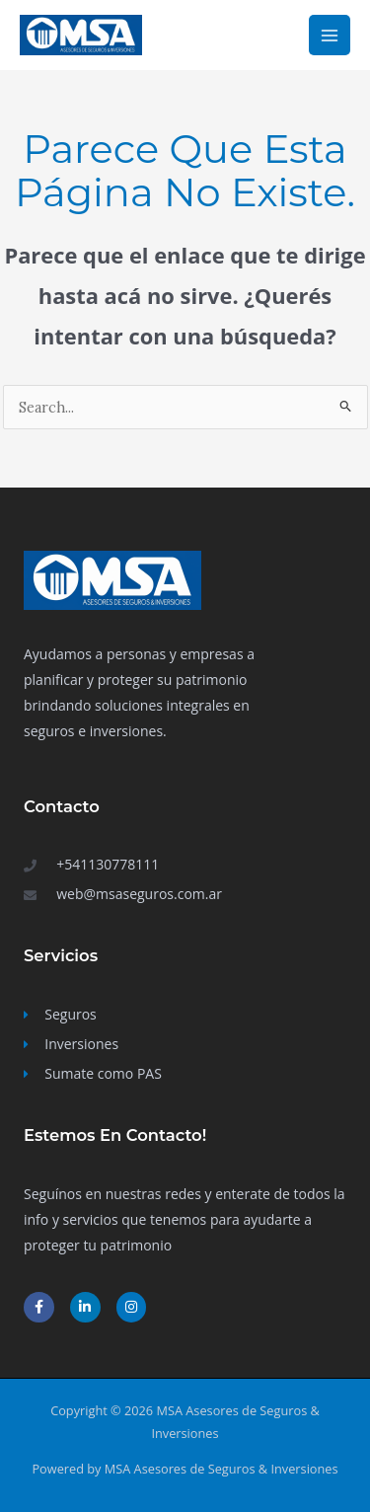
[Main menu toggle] (329, 35)
